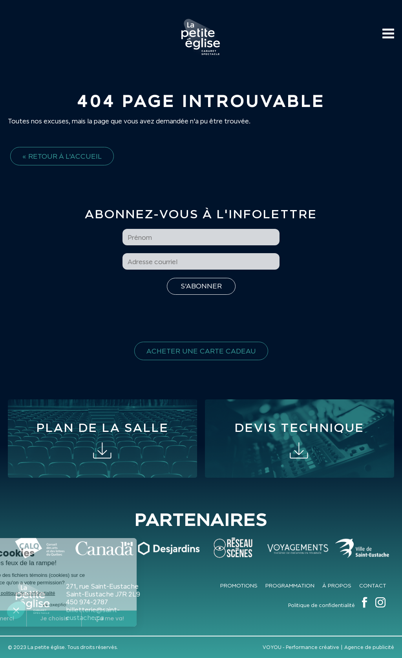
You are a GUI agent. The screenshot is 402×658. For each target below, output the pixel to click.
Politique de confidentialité (321, 605)
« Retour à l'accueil (62, 156)
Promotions (239, 585)
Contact (372, 585)
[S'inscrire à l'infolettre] (201, 286)
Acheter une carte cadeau (201, 351)
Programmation (289, 585)
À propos (336, 585)
